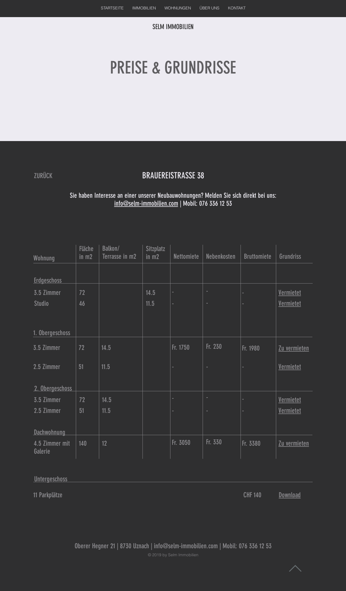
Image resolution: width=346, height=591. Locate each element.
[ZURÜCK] (43, 176)
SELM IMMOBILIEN (173, 27)
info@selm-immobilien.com (146, 203)
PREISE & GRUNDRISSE (173, 68)
